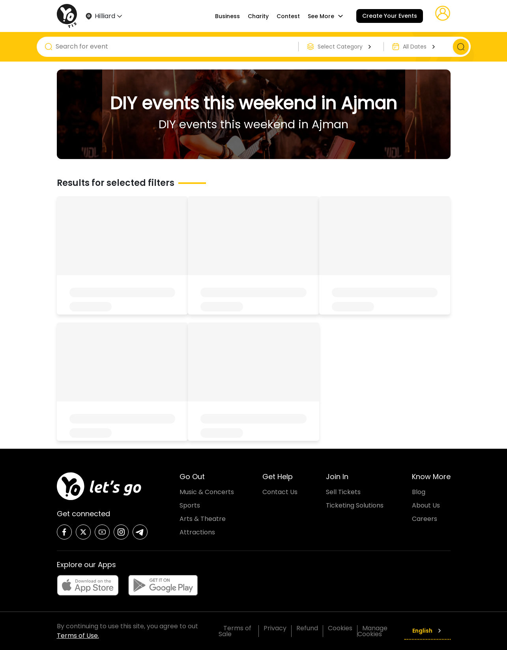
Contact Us (279, 491)
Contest (288, 16)
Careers (424, 518)
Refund (307, 628)
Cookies (340, 628)
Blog (418, 491)
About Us (426, 505)
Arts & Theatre (203, 518)
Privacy (275, 628)
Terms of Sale (235, 631)
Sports (190, 505)
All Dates (420, 47)
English (427, 631)
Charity (258, 16)
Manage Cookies (372, 631)
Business (227, 16)
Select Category (345, 47)
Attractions (197, 532)
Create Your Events (389, 16)
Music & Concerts (207, 491)
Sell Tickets (343, 491)
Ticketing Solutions (355, 505)
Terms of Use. (78, 635)
